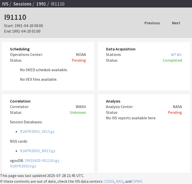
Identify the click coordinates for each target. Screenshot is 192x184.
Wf (173, 54)
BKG (120, 181)
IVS (5, 4)
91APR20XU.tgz (23, 165)
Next (176, 22)
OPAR (137, 181)
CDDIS (109, 181)
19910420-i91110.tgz (42, 160)
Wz (179, 54)
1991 (41, 4)
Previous (152, 22)
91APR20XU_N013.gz (38, 150)
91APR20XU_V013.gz (37, 131)
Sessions (22, 4)
